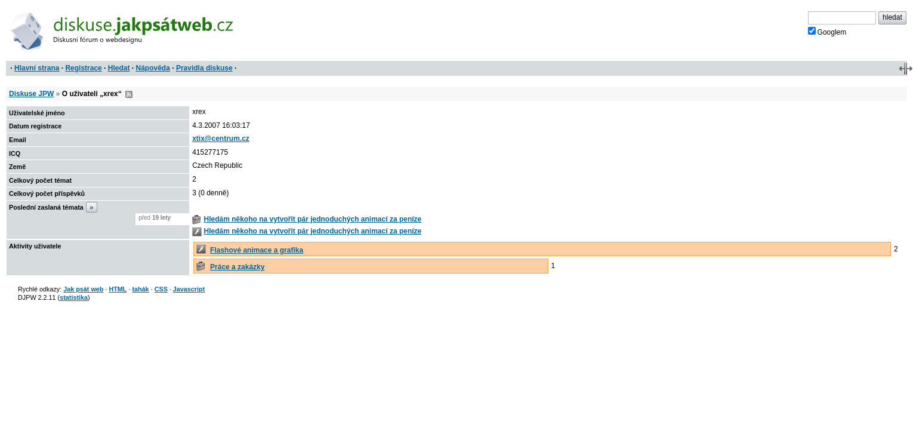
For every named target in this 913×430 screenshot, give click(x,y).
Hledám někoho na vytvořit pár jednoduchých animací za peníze (312, 219)
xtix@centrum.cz (220, 138)
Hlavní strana (36, 68)
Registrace (83, 68)
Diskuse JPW (31, 94)
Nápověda (153, 68)
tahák (140, 289)
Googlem (827, 31)
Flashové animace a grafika (256, 250)
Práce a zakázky (237, 267)
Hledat (119, 68)
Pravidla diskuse (204, 68)
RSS (128, 94)
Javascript (189, 289)
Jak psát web (83, 289)
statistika (74, 297)
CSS (161, 289)
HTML (118, 289)
